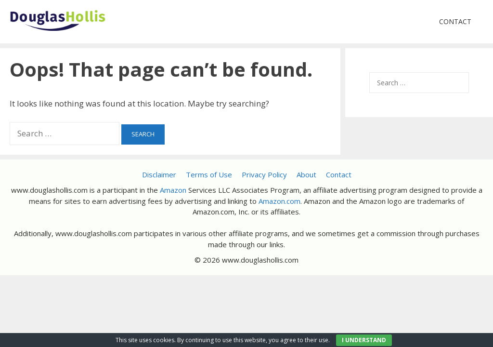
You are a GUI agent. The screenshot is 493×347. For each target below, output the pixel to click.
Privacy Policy (264, 174)
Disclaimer (159, 174)
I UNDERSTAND (364, 340)
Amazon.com (279, 201)
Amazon (173, 190)
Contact (455, 21)
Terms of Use (209, 174)
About (306, 174)
